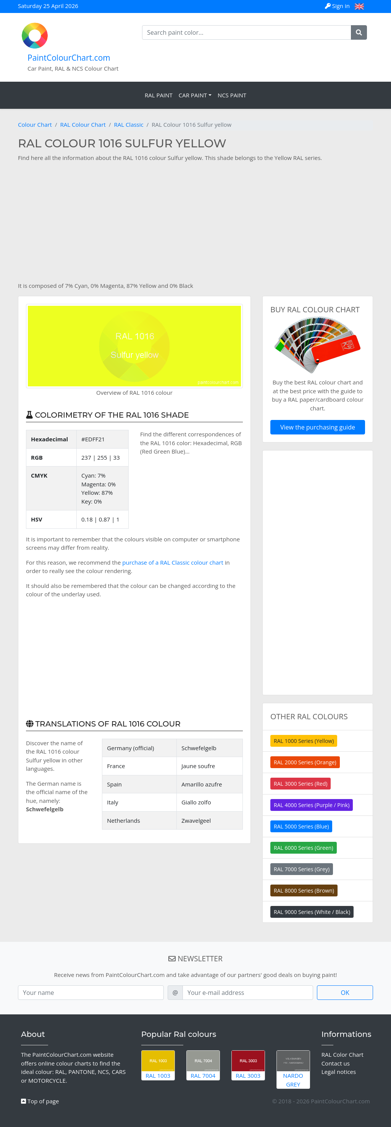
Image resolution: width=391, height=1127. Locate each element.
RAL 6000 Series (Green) (303, 847)
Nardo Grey (293, 1069)
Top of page (40, 1101)
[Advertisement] (195, 221)
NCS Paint (232, 95)
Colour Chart (35, 124)
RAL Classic (128, 124)
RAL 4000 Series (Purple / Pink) (311, 805)
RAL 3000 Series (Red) (300, 783)
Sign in (338, 6)
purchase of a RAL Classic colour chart (172, 562)
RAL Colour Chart (82, 124)
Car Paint (193, 95)
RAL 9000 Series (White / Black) (312, 911)
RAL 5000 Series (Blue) (301, 826)
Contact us (336, 1063)
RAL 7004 (203, 1065)
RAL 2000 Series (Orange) (305, 762)
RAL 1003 (158, 1065)
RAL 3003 (248, 1065)
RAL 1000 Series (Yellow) (304, 740)
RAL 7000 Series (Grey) (302, 869)
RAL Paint (159, 95)
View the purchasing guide (317, 427)
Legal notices (339, 1071)
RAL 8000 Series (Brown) (304, 890)
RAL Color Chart (343, 1054)
